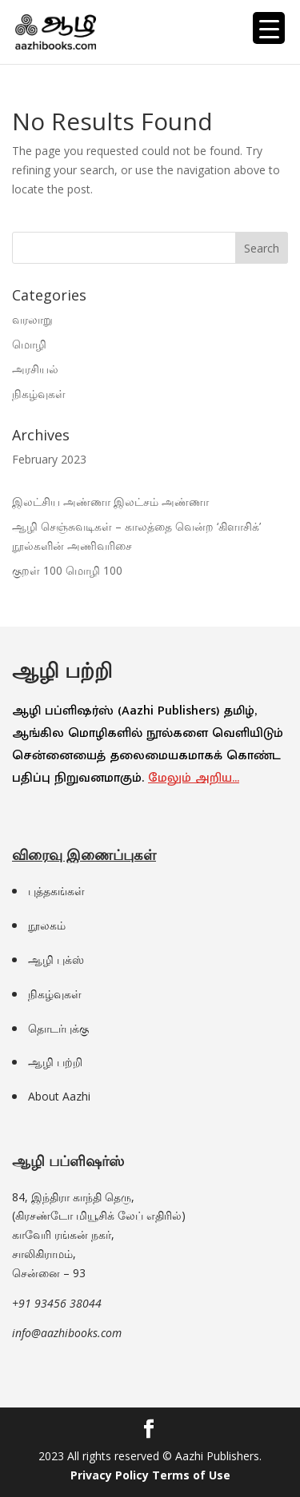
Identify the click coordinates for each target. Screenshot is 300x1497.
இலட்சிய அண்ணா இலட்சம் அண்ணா (110, 501)
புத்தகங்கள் (56, 890)
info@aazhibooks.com (67, 1332)
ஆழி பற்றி (55, 1061)
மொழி (29, 344)
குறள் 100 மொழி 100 (67, 570)
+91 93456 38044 (57, 1303)
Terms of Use (191, 1475)
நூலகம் (47, 925)
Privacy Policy (109, 1475)
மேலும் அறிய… (193, 778)
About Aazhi (59, 1096)
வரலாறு (32, 319)
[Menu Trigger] (269, 28)
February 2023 (49, 459)
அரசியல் (35, 368)
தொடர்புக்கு (58, 1028)
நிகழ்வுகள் (39, 393)
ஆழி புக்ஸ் (56, 959)
